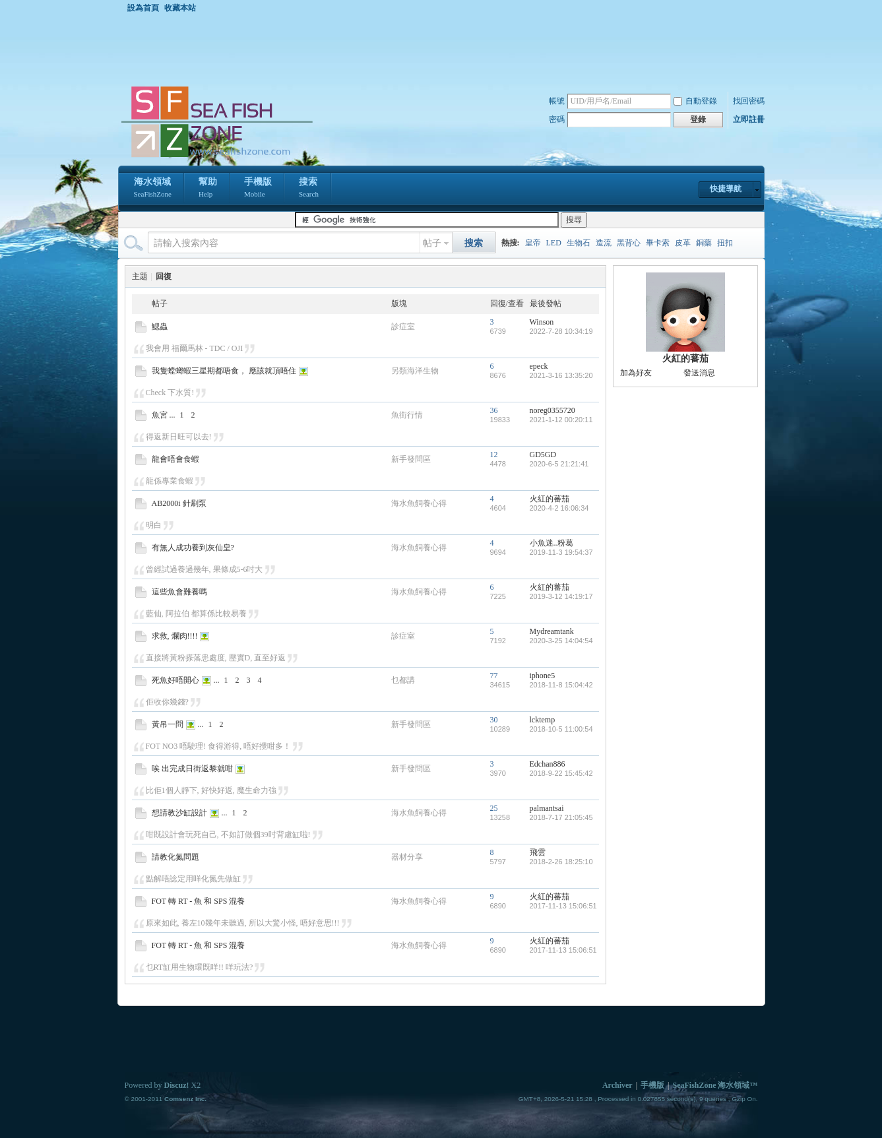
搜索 (309, 189)
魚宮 (160, 415)
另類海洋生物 (415, 370)
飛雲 (538, 852)
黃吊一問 (167, 724)
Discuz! (176, 1085)
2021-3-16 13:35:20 (561, 375)
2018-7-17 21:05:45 (561, 817)
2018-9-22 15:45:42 (561, 773)
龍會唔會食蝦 (175, 459)
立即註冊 (749, 119)
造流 (604, 242)
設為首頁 (143, 8)
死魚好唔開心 (175, 680)
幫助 (208, 189)
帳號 (557, 101)
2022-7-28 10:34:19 (561, 331)
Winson (542, 322)
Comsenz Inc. (185, 1098)
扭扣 (725, 242)
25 (494, 808)
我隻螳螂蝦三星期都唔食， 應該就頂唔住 (224, 370)
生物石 (578, 242)
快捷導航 (725, 188)
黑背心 (629, 242)
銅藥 (704, 242)
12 (494, 454)
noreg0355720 (552, 410)
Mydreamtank (552, 631)
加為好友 (636, 372)
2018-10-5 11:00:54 (561, 729)
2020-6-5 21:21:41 (559, 464)
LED (553, 242)
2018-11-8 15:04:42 (561, 685)
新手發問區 (411, 459)
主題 (140, 276)
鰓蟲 (160, 326)
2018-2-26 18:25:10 (561, 862)
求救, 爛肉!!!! (175, 636)
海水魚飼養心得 (419, 503)
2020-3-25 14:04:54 (561, 641)
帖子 (432, 243)
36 (494, 410)
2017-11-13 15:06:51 (563, 906)
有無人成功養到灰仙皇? (193, 547)
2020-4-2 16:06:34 (559, 508)
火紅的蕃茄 (549, 498)
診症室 (403, 326)
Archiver (617, 1085)
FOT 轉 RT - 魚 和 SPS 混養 (198, 901)
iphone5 (542, 675)
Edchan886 (547, 764)
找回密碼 (749, 101)
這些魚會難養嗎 (179, 591)
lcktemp (542, 719)
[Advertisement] (445, 49)
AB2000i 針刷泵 (179, 503)
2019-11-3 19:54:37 (561, 552)
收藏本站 (180, 8)
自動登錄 (695, 101)
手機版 (258, 189)
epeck (539, 366)
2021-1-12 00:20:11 (561, 420)
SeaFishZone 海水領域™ (714, 1085)
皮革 (683, 242)
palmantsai (547, 808)
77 (494, 675)
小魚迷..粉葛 (551, 543)
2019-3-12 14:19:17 (561, 596)
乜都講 (403, 680)
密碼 (557, 119)
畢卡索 (658, 242)
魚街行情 (407, 415)
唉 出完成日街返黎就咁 (192, 768)
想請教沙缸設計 (179, 812)
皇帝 (533, 242)
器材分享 (407, 857)
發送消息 (699, 372)
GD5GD (543, 454)
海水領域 (153, 189)
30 (494, 719)
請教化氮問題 (175, 857)
